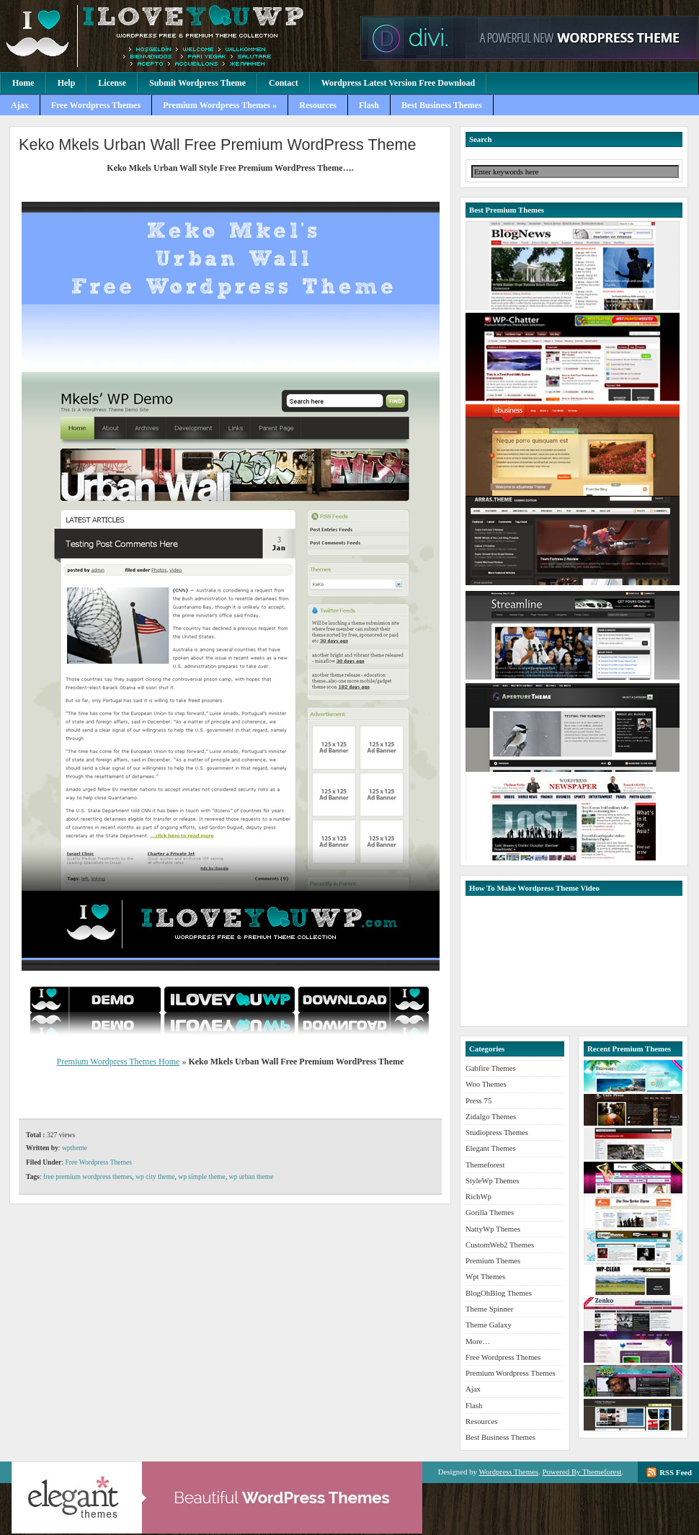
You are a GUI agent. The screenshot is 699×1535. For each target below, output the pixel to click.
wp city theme (154, 1176)
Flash (369, 105)
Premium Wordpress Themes (176, 36)
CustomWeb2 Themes (500, 1244)
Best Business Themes (441, 105)
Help (67, 83)
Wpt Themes (485, 1276)
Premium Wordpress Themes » (220, 105)
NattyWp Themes (493, 1228)
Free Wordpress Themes (96, 105)
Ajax (20, 105)
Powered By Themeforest (581, 1471)
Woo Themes (486, 1084)
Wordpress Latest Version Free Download (398, 83)
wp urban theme (251, 1176)
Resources (318, 105)
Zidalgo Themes (491, 1116)
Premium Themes (493, 1260)
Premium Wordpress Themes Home (118, 1061)
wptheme (74, 1148)
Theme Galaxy (489, 1324)
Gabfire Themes (491, 1068)
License (112, 83)
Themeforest (485, 1164)
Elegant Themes (491, 1148)
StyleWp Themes (492, 1180)
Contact (283, 83)
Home (23, 83)
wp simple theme (202, 1176)
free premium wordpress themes (87, 1176)
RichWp (478, 1196)
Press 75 (478, 1100)
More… (478, 1341)
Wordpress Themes (508, 1471)
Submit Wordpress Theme (197, 83)
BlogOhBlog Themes (499, 1293)
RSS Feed (675, 1472)
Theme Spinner (489, 1308)
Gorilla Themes (490, 1212)
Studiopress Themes (497, 1132)
